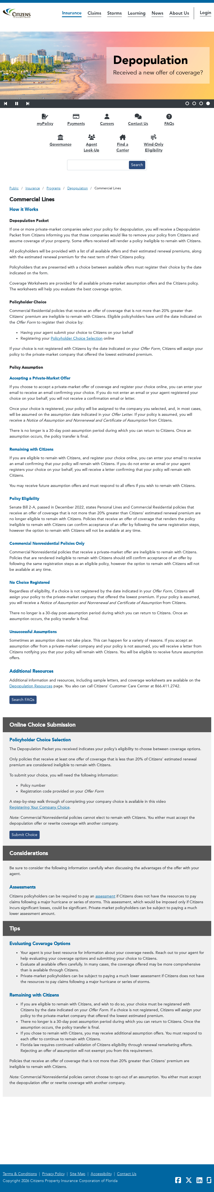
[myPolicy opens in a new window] (45, 119)
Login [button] (205, 12)
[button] (9, 102)
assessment (105, 896)
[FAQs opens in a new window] (169, 119)
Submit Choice (24, 834)
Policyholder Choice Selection (77, 338)
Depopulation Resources (30, 686)
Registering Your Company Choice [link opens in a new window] (39, 807)
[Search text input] (97, 165)
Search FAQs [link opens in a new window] (23, 699)
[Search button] (137, 165)
